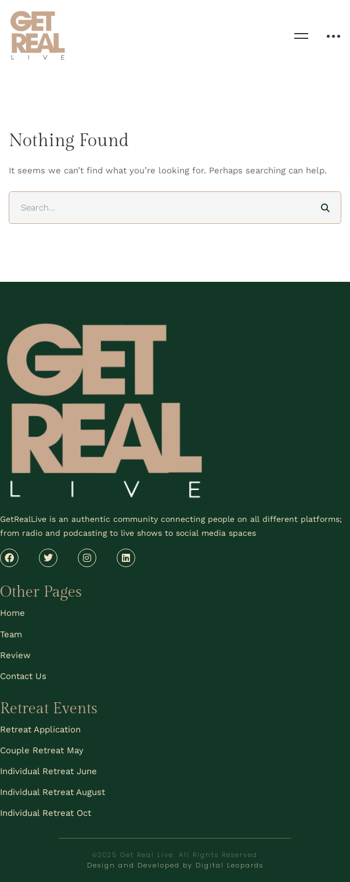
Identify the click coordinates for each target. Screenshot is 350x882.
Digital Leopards (230, 865)
